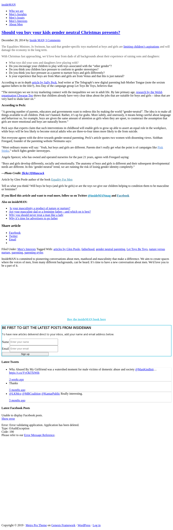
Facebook (123, 195)
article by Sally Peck (44, 82)
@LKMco (15, 393)
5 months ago (17, 389)
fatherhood (87, 249)
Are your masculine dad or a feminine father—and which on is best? (50, 211)
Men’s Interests (26, 249)
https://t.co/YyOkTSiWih (24, 372)
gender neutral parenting (110, 249)
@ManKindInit (144, 369)
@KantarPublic (51, 393)
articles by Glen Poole (66, 249)
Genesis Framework (63, 525)
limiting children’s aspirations (141, 46)
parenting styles (34, 252)
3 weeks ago (16, 379)
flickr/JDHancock (33, 173)
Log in (97, 525)
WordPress (84, 525)
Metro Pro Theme (36, 525)
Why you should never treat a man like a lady (36, 215)
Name (5, 341)
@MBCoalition (31, 393)
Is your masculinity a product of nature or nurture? (40, 208)
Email (5, 348)
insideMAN (8, 4)
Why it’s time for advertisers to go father (33, 218)
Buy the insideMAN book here (86, 319)
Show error (8, 418)
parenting (17, 252)
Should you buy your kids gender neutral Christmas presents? (60, 32)
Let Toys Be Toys (137, 249)
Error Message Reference (39, 435)
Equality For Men (62, 179)
